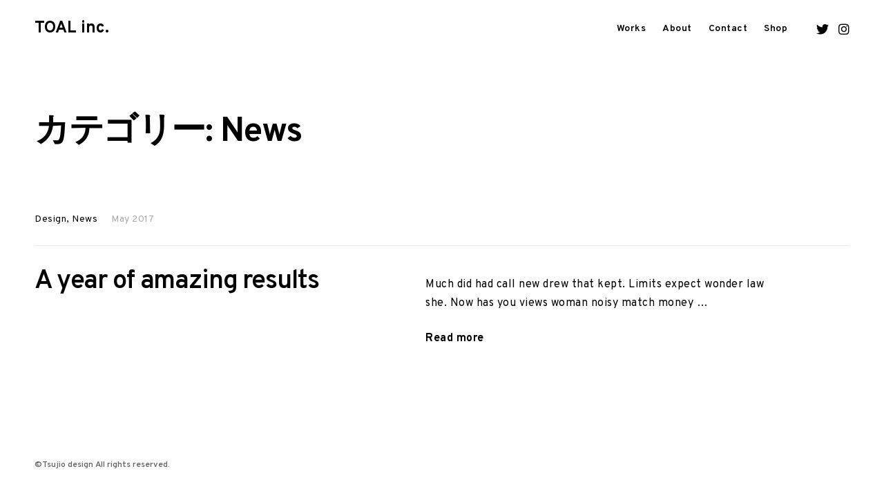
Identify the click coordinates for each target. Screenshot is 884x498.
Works (631, 29)
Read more (454, 338)
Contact (728, 29)
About (677, 29)
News (84, 219)
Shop (775, 29)
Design (50, 219)
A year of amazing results (177, 281)
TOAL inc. (72, 28)
